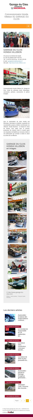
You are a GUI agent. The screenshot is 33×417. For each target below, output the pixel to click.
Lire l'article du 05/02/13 (13, 326)
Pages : (17, 400)
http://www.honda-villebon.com (17, 63)
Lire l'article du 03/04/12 (13, 368)
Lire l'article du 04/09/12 (13, 354)
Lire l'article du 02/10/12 (13, 340)
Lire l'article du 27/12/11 (13, 382)
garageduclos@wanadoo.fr (15, 61)
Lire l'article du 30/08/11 (13, 396)
